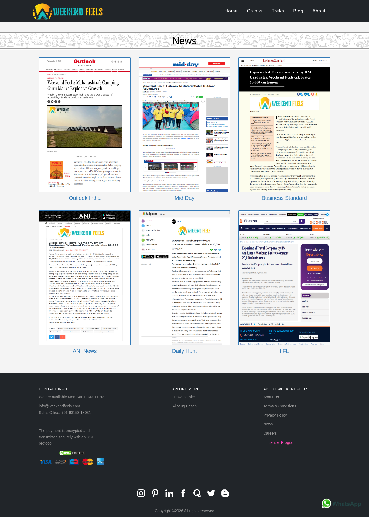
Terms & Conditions (280, 406)
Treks (278, 10)
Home (231, 10)
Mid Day (184, 198)
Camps (254, 10)
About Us (271, 397)
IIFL (284, 351)
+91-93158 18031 (76, 412)
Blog (298, 10)
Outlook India (85, 198)
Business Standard (284, 198)
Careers (270, 433)
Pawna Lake (184, 397)
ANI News (85, 351)
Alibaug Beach (184, 406)
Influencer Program (280, 442)
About (319, 10)
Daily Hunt (184, 351)
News (268, 424)
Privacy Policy (275, 415)
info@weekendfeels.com (59, 406)
